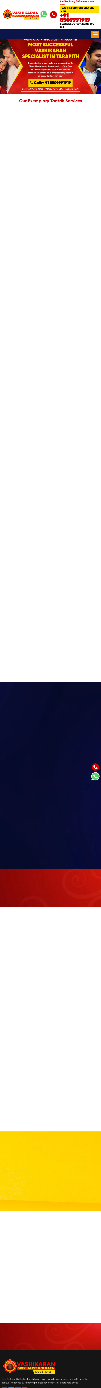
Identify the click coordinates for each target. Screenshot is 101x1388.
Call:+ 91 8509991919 (50, 83)
